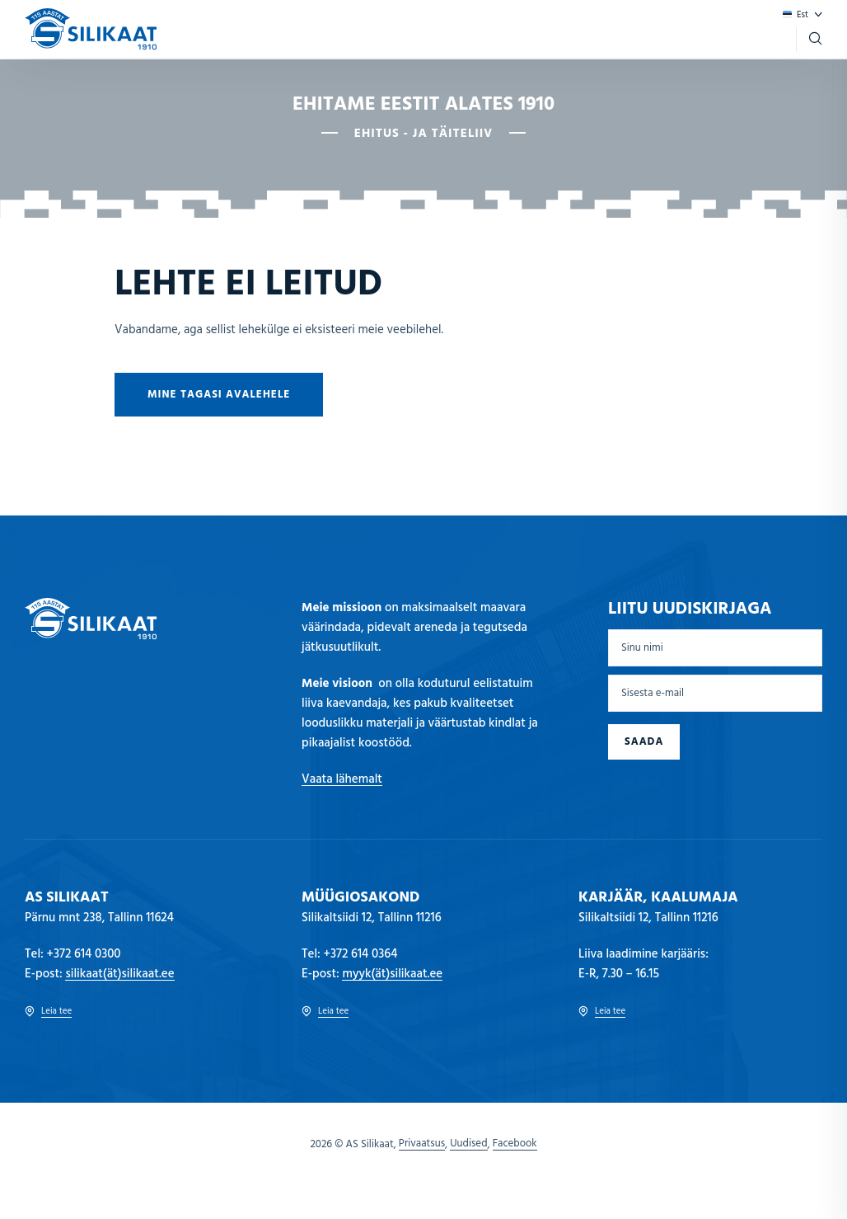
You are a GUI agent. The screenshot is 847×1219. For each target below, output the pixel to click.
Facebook (515, 1144)
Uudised (468, 1144)
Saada (644, 742)
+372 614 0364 (361, 954)
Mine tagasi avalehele (218, 394)
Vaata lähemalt (342, 779)
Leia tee (48, 1012)
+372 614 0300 (84, 954)
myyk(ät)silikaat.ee (392, 974)
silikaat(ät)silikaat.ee (119, 974)
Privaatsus (422, 1144)
